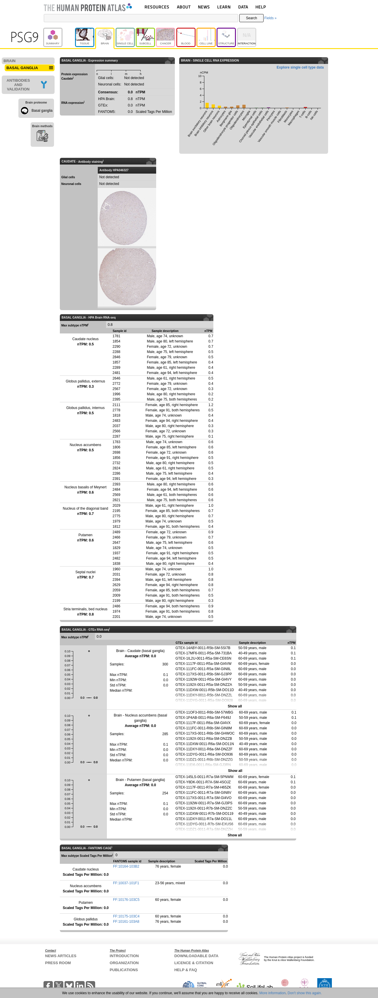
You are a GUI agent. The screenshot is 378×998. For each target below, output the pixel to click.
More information (272, 993)
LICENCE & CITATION (193, 963)
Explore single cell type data (300, 67)
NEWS (204, 7)
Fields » (270, 18)
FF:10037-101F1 (126, 883)
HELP (260, 7)
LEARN (224, 7)
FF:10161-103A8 (126, 922)
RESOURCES (156, 7)
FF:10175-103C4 (126, 916)
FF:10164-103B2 (126, 866)
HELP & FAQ (185, 970)
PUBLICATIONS (124, 970)
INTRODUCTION (124, 956)
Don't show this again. (305, 993)
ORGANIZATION (124, 963)
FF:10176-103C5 (126, 900)
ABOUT (184, 7)
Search (251, 18)
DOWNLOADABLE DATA (196, 956)
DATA (243, 7)
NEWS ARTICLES (60, 956)
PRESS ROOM (58, 963)
